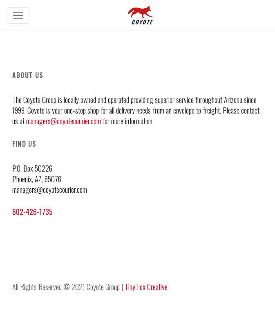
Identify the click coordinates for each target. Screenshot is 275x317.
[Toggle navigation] (18, 15)
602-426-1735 (32, 211)
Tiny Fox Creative (146, 286)
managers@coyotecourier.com (63, 121)
